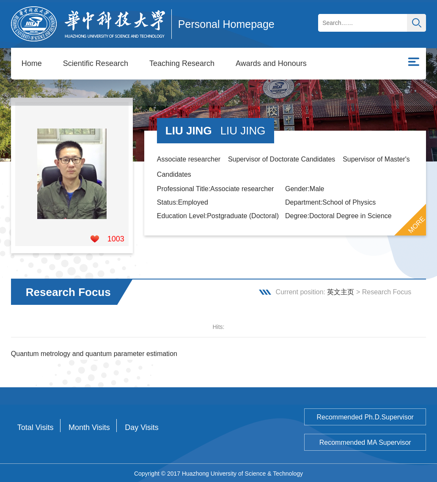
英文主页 (340, 290)
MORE (416, 223)
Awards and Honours (271, 63)
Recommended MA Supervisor (365, 441)
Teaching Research (181, 63)
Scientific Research (95, 63)
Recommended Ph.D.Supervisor (364, 415)
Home (32, 63)
